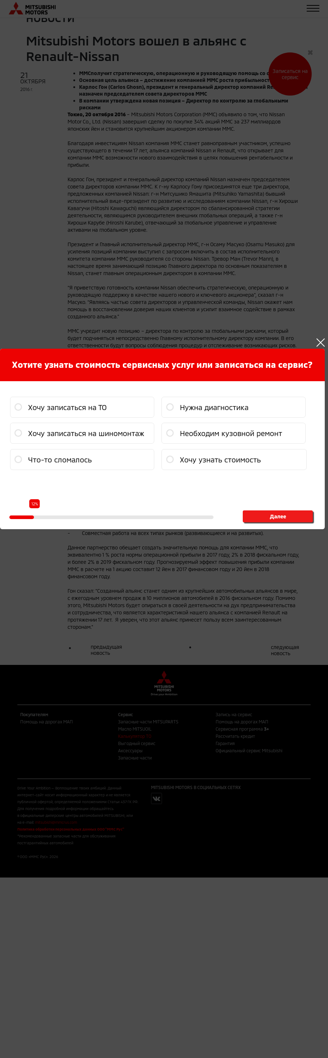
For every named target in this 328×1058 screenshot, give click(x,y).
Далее (278, 516)
